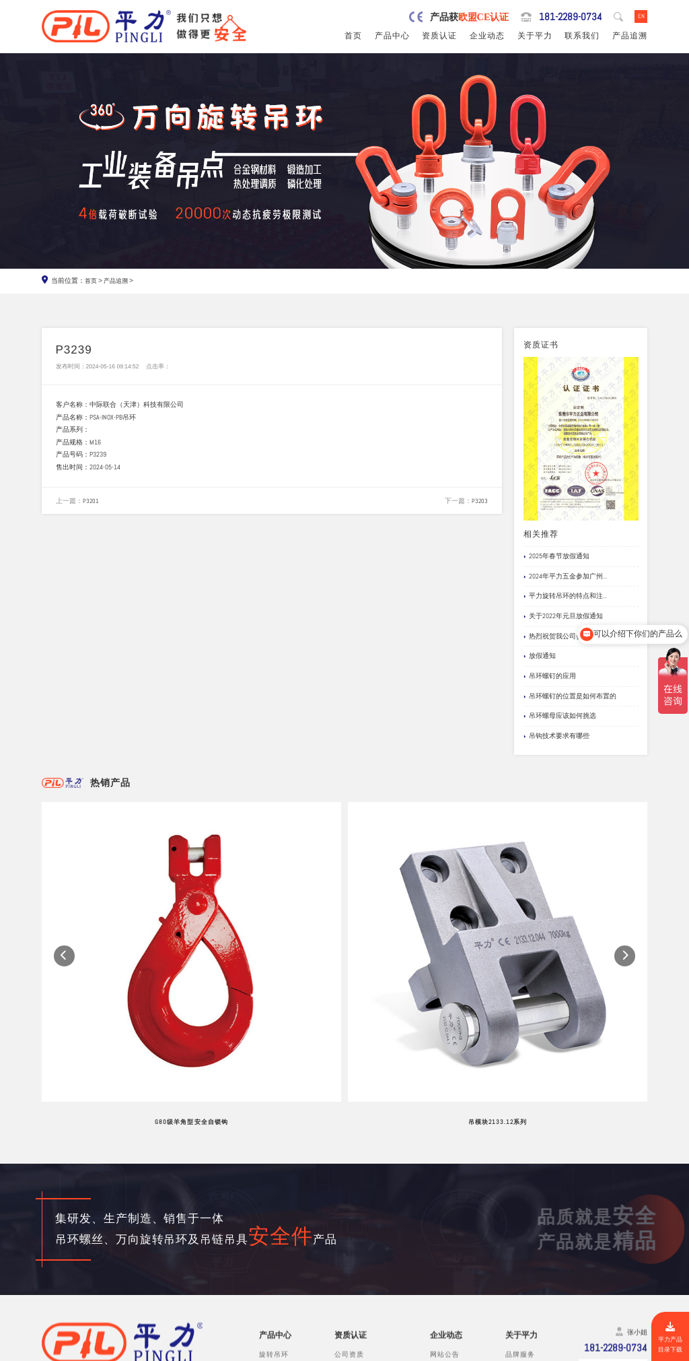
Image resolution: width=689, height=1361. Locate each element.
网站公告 (445, 1215)
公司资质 (349, 1215)
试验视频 (520, 1252)
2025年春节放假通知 (556, 557)
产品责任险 (352, 1239)
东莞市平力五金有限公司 (127, 1351)
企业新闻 (445, 1239)
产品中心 (392, 37)
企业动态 (487, 37)
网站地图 (632, 1351)
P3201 (91, 504)
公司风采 (520, 1239)
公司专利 (349, 1252)
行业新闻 (445, 1227)
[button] (64, 889)
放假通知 (539, 657)
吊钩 (266, 1264)
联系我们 (582, 37)
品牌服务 (520, 1215)
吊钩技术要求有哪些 (556, 736)
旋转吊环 (274, 1215)
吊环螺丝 (274, 1227)
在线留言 (520, 1264)
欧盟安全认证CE (360, 1227)
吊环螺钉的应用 (549, 677)
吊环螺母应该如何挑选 (559, 717)
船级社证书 (352, 1264)
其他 (266, 1314)
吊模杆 (270, 1239)
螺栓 (266, 1277)
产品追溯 (629, 37)
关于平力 (534, 37)
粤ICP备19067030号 (580, 1351)
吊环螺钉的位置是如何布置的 (569, 697)
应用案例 (445, 1252)
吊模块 (270, 1252)
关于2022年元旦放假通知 (563, 617)
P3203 (479, 504)
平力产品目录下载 (668, 1337)
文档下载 (445, 1264)
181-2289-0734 (566, 17)
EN (640, 16)
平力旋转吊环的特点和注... (565, 597)
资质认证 (439, 37)
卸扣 (266, 1289)
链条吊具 (274, 1302)
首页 (353, 37)
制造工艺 (520, 1227)
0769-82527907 (95, 1278)
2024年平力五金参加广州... (565, 577)
